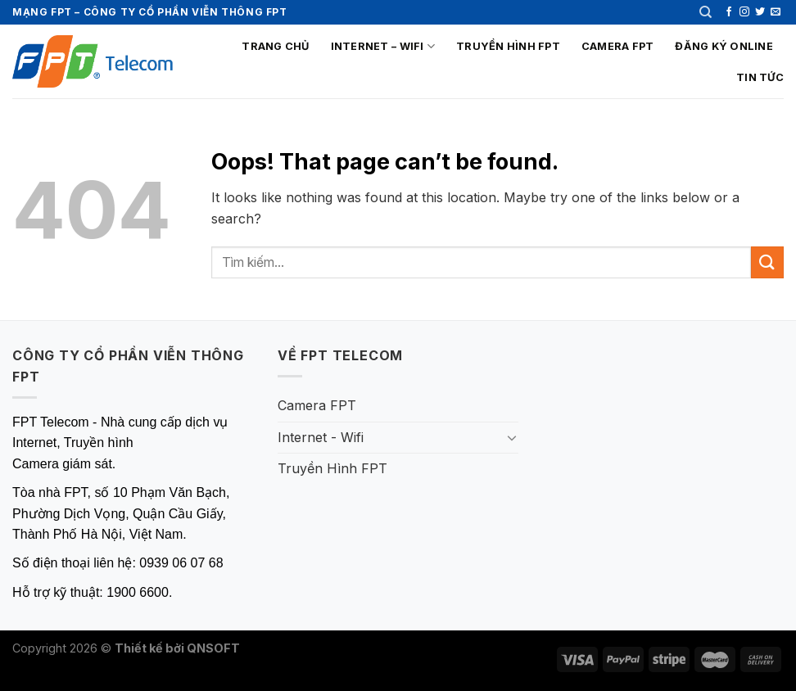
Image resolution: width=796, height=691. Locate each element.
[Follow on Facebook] (729, 12)
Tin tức (760, 77)
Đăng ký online (724, 46)
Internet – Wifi (383, 46)
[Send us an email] (775, 12)
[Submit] (767, 262)
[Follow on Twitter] (760, 12)
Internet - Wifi (321, 437)
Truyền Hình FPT (508, 46)
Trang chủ (275, 46)
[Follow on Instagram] (744, 12)
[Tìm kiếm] (705, 12)
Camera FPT (617, 46)
